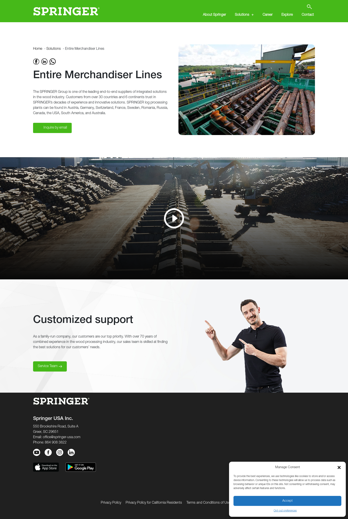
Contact (308, 15)
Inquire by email (55, 128)
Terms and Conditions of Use (208, 503)
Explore (287, 15)
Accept (287, 501)
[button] (339, 467)
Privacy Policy (111, 503)
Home (37, 49)
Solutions (242, 15)
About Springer (214, 15)
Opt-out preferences (285, 510)
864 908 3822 (56, 443)
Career (268, 15)
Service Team (47, 366)
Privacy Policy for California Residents (154, 503)
